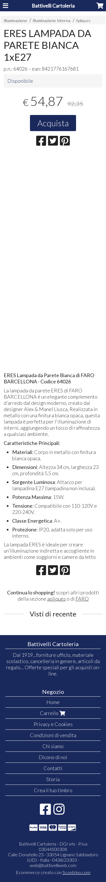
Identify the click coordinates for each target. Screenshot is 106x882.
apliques (56, 599)
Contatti (53, 768)
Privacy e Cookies (53, 724)
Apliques (83, 20)
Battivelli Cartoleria (53, 6)
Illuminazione (15, 20)
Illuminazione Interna (51, 20)
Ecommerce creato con (53, 872)
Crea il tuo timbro (53, 790)
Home (53, 702)
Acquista (53, 123)
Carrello (53, 713)
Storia (53, 779)
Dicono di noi (53, 757)
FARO (82, 599)
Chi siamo (53, 746)
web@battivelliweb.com (53, 865)
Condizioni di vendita (53, 735)
